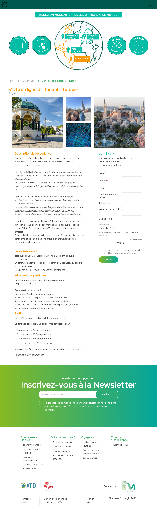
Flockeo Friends (31, 468)
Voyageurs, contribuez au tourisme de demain (33, 461)
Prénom (103, 180)
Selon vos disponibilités (105, 226)
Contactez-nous (62, 446)
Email (101, 188)
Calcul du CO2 (90, 458)
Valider (109, 259)
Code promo (105, 218)
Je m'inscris (107, 394)
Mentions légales (26, 500)
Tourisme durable (32, 444)
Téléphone (104, 203)
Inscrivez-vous (120, 444)
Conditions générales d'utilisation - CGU (55, 500)
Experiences (29, 80)
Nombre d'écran (109, 209)
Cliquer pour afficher (25, 283)
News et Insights (61, 451)
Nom (101, 173)
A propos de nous (62, 442)
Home (12, 80)
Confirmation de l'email (107, 195)
